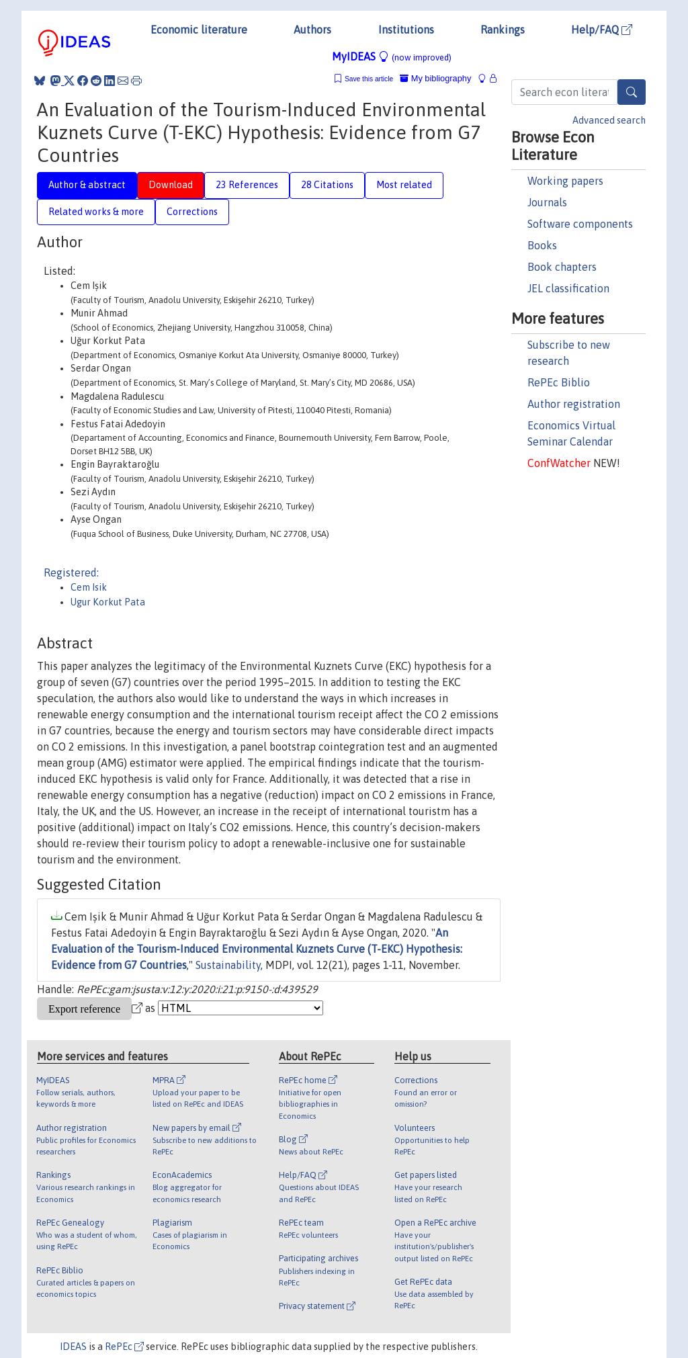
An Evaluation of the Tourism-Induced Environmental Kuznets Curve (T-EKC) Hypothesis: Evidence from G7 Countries (256, 949)
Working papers (565, 181)
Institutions (406, 30)
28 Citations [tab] (327, 184)
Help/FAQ (601, 30)
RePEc (124, 1346)
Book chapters (562, 267)
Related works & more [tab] (96, 211)
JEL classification (568, 288)
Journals (547, 202)
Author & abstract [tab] (87, 184)
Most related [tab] (404, 184)
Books (542, 245)
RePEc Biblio (558, 382)
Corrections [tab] (192, 211)
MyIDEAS (392, 56)
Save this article (369, 79)
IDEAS (73, 1346)
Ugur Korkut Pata (108, 602)
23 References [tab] (247, 184)
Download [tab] (170, 184)
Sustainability (228, 965)
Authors (312, 30)
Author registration (573, 404)
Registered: (71, 572)
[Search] (631, 92)
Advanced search (609, 120)
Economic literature (198, 30)
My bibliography (435, 78)
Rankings (502, 30)
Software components (580, 224)
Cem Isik (89, 587)
